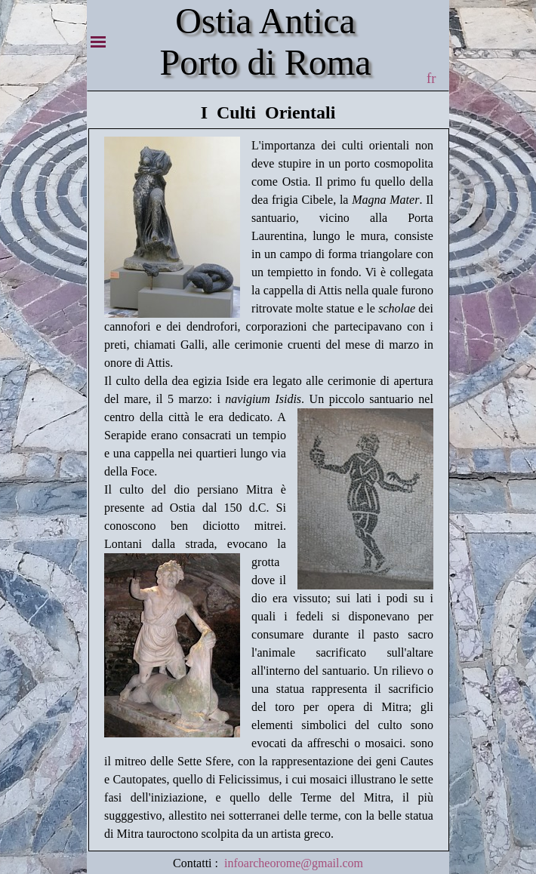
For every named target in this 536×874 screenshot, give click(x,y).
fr (431, 78)
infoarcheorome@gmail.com (293, 863)
